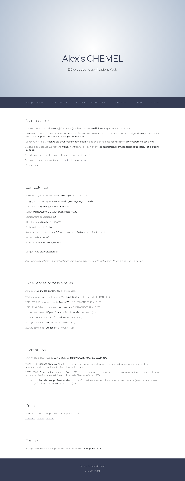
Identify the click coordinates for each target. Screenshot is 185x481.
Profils (139, 102)
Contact (155, 102)
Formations (120, 102)
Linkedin (30, 418)
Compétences (59, 102)
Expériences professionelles (91, 102)
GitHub (40, 418)
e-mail (84, 160)
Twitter (50, 418)
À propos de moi (34, 102)
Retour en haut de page (92, 466)
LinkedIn (68, 160)
